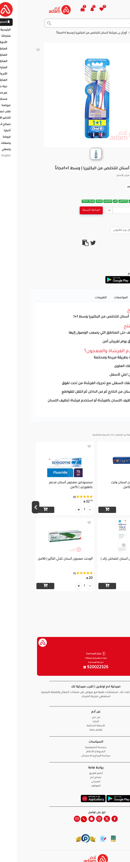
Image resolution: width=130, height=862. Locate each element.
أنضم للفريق (65, 773)
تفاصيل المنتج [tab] (113, 297)
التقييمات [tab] (70, 297)
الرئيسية (121, 33)
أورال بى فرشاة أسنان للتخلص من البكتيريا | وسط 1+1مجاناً (61, 33)
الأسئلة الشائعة (65, 726)
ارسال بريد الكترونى (94, 230)
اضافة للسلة (60, 210)
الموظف (65, 786)
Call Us (118, 230)
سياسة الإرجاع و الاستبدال (65, 756)
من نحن (65, 717)
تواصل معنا (114, 853)
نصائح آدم (65, 777)
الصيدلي (65, 782)
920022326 (65, 667)
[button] (63, 9)
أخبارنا (65, 721)
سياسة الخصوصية (65, 747)
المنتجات (106, 33)
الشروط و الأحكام (65, 752)
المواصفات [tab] (90, 297)
